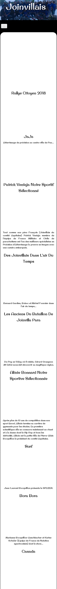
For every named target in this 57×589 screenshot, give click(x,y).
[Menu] (4, 26)
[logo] (26, 7)
